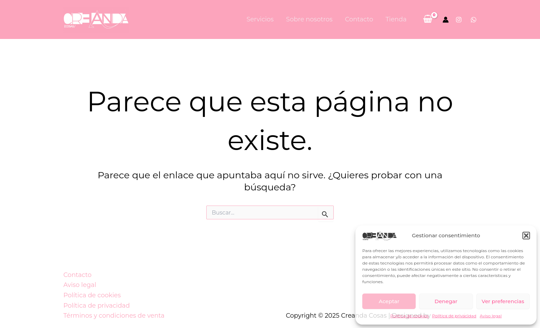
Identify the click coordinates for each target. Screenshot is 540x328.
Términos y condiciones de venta (114, 315)
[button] (526, 235)
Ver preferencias (503, 301)
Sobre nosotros (309, 19)
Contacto (359, 19)
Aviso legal (491, 315)
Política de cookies (409, 315)
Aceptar (389, 301)
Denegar (446, 301)
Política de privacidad (454, 315)
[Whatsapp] (473, 20)
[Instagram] (459, 20)
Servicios (260, 19)
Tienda (396, 19)
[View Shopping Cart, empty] (428, 19)
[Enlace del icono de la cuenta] (446, 20)
